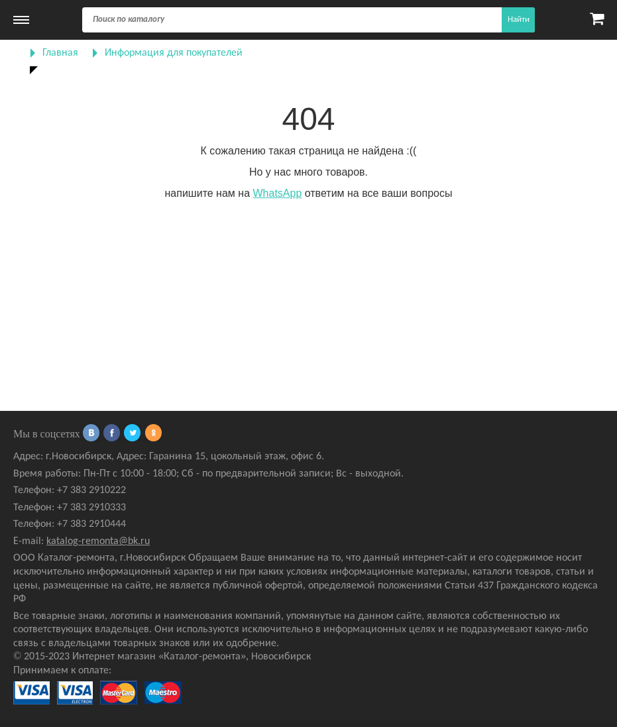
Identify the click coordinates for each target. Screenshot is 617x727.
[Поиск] (308, 19)
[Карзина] (597, 19)
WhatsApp (277, 193)
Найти (519, 19)
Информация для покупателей (174, 53)
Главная (60, 53)
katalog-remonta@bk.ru (98, 541)
